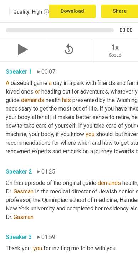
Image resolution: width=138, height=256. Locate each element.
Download (72, 11)
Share (120, 11)
